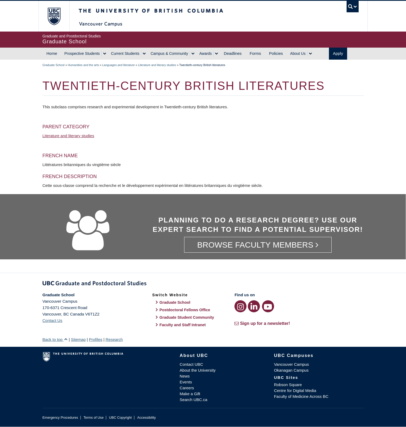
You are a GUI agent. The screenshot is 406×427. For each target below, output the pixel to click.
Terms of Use (94, 418)
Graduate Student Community (187, 317)
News (185, 376)
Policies (276, 53)
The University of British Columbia (54, 16)
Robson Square (288, 384)
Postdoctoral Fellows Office (185, 310)
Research (114, 339)
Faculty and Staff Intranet (183, 325)
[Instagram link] (240, 306)
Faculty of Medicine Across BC (301, 396)
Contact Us (52, 320)
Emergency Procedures (60, 418)
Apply (338, 53)
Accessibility (146, 418)
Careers (187, 388)
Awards (205, 53)
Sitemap (78, 339)
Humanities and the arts (83, 65)
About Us (298, 53)
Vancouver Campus (291, 364)
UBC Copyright (120, 418)
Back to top (55, 339)
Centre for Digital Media (295, 390)
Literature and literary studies (157, 65)
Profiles (95, 339)
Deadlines (233, 53)
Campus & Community (169, 53)
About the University (197, 370)
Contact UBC (191, 364)
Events (186, 382)
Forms (255, 53)
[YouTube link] (268, 306)
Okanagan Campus (291, 370)
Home (52, 53)
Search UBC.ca (193, 399)
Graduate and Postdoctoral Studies (203, 284)
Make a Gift (190, 393)
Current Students (125, 53)
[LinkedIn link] (254, 306)
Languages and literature (118, 65)
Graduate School (54, 65)
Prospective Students (82, 53)
